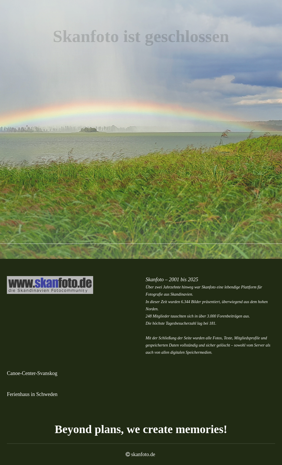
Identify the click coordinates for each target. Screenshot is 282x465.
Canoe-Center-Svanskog (32, 373)
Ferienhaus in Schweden (32, 394)
